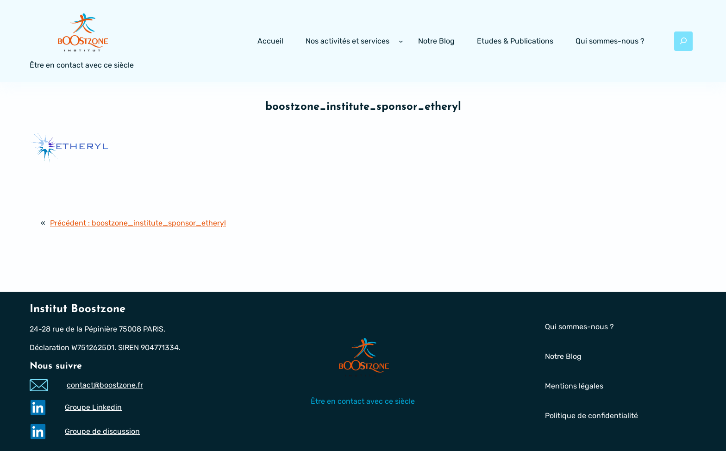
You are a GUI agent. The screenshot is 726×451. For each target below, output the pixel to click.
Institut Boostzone (77, 309)
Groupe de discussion (102, 431)
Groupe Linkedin (93, 407)
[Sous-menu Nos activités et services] (401, 41)
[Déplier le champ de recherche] (683, 41)
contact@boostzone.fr (105, 385)
